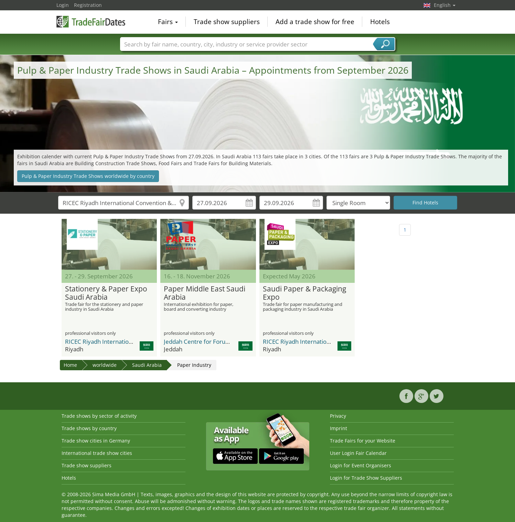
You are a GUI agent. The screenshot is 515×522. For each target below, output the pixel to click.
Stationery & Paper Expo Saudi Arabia (106, 293)
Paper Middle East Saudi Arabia (204, 293)
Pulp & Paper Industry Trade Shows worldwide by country (88, 176)
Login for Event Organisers (360, 465)
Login (62, 5)
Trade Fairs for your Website (362, 440)
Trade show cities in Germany (96, 440)
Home (70, 365)
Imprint (338, 428)
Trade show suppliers (227, 22)
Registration (88, 5)
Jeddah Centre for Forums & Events (211, 341)
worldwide (105, 365)
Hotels (380, 22)
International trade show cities (97, 453)
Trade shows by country (89, 428)
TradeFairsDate (90, 21)
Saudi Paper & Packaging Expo (304, 293)
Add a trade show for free (315, 22)
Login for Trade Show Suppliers (366, 478)
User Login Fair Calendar (358, 453)
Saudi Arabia (147, 365)
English (444, 5)
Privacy (338, 416)
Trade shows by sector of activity (99, 416)
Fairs (168, 22)
